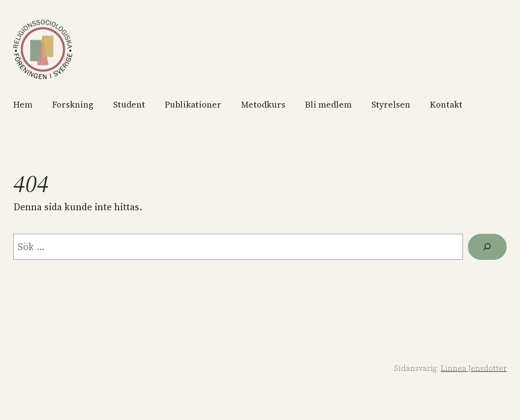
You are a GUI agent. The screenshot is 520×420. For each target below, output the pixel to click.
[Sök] (487, 247)
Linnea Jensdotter (474, 368)
